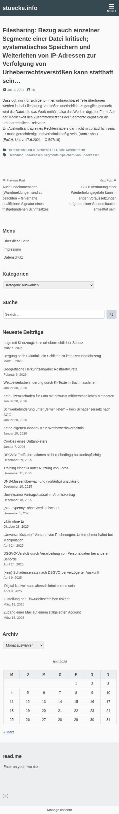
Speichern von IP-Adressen (80, 155)
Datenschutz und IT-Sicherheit (29, 150)
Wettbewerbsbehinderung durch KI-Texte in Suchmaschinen (50, 382)
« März (9, 732)
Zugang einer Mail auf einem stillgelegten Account (42, 612)
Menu (111, 8)
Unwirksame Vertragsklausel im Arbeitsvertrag (39, 495)
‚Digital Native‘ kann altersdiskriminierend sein (39, 586)
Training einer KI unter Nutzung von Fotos (36, 468)
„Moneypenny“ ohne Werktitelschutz (31, 508)
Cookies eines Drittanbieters (25, 441)
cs (33, 90)
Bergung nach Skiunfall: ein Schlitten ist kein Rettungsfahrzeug (52, 356)
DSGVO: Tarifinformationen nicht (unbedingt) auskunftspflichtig (52, 455)
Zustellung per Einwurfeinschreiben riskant (37, 599)
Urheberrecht (75, 150)
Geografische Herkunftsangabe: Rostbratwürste (41, 369)
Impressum (12, 249)
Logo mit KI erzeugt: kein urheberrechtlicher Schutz (43, 343)
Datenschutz (13, 257)
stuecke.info (20, 8)
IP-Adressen (34, 155)
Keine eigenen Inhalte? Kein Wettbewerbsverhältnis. (44, 428)
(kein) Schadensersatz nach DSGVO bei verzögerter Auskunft (51, 572)
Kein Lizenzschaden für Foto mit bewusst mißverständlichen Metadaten (59, 396)
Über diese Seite (17, 241)
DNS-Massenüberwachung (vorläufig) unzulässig (41, 481)
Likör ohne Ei (14, 521)
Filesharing (16, 155)
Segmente (51, 155)
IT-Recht (58, 150)
